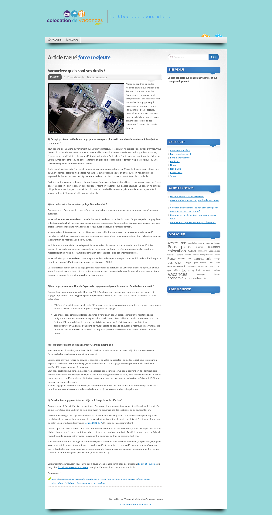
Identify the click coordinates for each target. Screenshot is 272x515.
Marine (77, 77)
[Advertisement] (195, 109)
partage (217, 258)
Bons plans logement (180, 154)
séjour (177, 270)
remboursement (176, 266)
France (171, 258)
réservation (57, 483)
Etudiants (175, 161)
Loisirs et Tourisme (147, 463)
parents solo (202, 258)
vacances (86, 483)
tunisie (216, 270)
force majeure (127, 478)
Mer (189, 258)
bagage (115, 478)
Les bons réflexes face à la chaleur (187, 196)
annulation (91, 478)
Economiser (214, 250)
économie (175, 278)
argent (201, 243)
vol (94, 483)
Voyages (217, 274)
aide (82, 478)
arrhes (101, 478)
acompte (56, 478)
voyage (201, 274)
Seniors (174, 176)
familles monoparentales (202, 254)
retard (78, 483)
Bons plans (179, 247)
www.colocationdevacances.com (136, 504)
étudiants (197, 278)
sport (169, 270)
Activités (173, 243)
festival (217, 254)
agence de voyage (70, 478)
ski (219, 266)
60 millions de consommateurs (73, 467)
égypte (188, 278)
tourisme (188, 270)
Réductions (202, 266)
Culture (192, 250)
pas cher (175, 262)
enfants (170, 254)
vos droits (101, 483)
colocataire (214, 246)
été (205, 278)
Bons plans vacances (180, 157)
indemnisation (142, 478)
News (173, 165)
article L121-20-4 (93, 422)
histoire (181, 258)
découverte (202, 251)
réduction (192, 266)
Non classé (175, 168)
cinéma (199, 246)
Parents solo (176, 172)
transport (206, 270)
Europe (180, 254)
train (198, 270)
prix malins (215, 262)
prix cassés (200, 262)
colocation (177, 251)
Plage (188, 262)
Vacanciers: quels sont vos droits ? (76, 70)
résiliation (69, 483)
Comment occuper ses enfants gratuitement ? (193, 222)
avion (108, 478)
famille (188, 254)
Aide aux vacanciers (97, 77)
